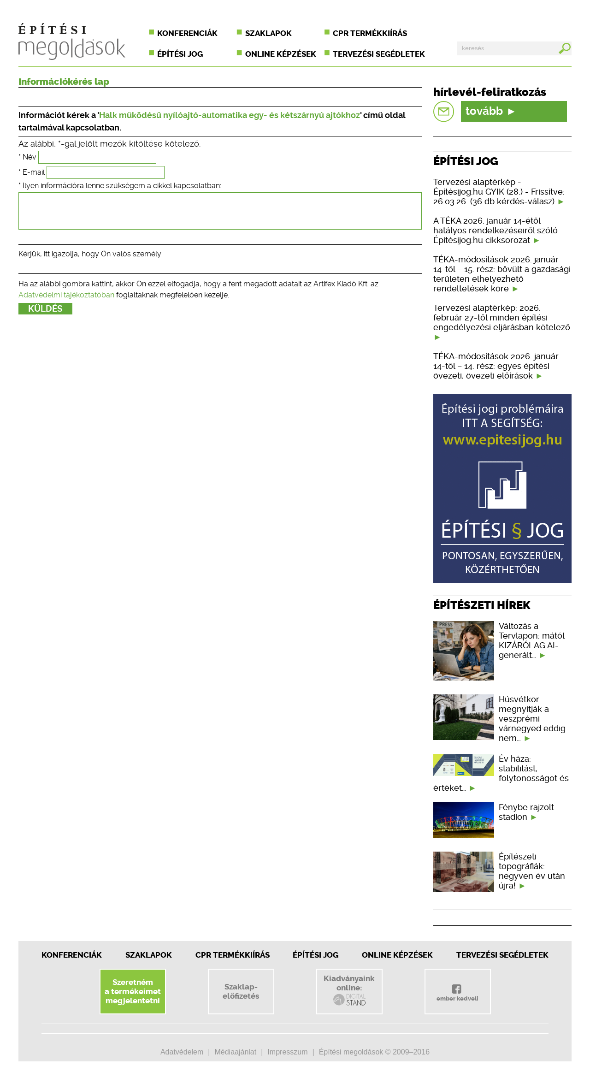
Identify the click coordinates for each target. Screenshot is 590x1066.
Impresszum (287, 1052)
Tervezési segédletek (379, 54)
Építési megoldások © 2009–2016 (374, 1052)
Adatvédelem (181, 1052)
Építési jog (180, 54)
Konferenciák (187, 33)
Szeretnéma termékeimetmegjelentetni (133, 991)
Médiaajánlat (235, 1052)
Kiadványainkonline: (349, 990)
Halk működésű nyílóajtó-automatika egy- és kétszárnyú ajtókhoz (229, 115)
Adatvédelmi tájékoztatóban (66, 301)
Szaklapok (268, 33)
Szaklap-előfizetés (241, 991)
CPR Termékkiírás (232, 954)
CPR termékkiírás (370, 33)
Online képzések (280, 54)
